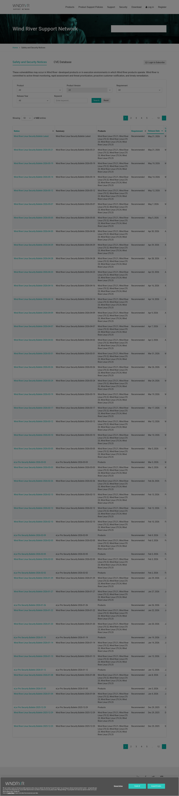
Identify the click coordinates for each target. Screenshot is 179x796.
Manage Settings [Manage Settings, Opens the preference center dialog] (118, 789)
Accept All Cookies (156, 789)
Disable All (137, 789)
